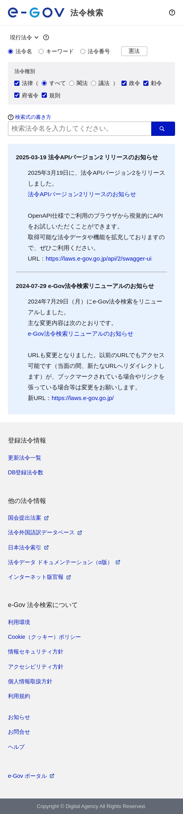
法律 (23, 83)
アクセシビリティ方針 (36, 666)
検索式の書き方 (33, 117)
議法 (100, 83)
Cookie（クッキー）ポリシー (44, 637)
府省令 (26, 95)
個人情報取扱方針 (30, 681)
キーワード (56, 51)
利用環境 (19, 622)
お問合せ (19, 732)
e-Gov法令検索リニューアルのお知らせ (80, 333)
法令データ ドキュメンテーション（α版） (60, 562)
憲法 (134, 51)
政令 (130, 83)
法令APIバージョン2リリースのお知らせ (82, 194)
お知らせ (19, 717)
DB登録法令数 (25, 472)
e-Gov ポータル (27, 776)
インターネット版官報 (36, 577)
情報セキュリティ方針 (36, 651)
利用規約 (19, 696)
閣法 (78, 83)
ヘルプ (16, 747)
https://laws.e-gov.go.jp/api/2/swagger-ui (99, 258)
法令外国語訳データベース (41, 532)
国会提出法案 (24, 517)
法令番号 (95, 51)
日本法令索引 (24, 547)
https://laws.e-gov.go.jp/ (83, 397)
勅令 (152, 83)
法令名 (20, 51)
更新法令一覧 (24, 457)
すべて (54, 83)
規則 (51, 95)
